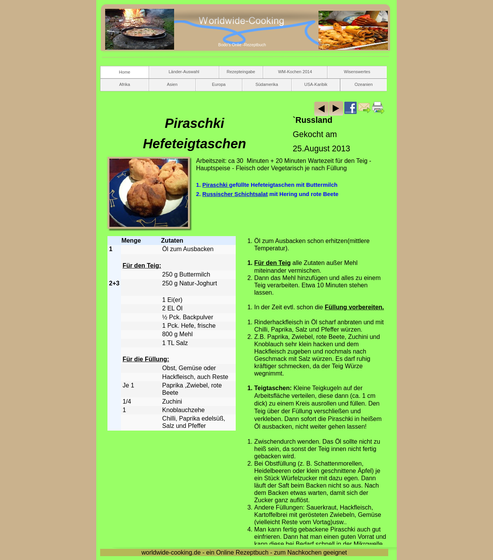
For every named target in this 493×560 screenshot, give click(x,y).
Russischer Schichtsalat (235, 194)
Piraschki (215, 185)
